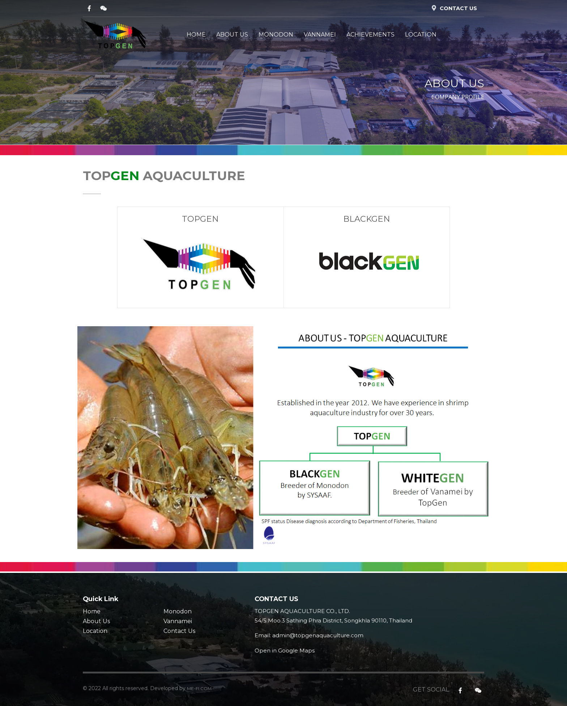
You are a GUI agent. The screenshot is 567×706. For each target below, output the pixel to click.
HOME (196, 34)
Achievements (370, 34)
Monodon (177, 611)
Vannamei (177, 621)
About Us (96, 621)
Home (92, 611)
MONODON (276, 34)
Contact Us (179, 631)
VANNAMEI (320, 34)
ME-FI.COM (199, 688)
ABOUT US (232, 34)
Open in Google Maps (285, 650)
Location (95, 631)
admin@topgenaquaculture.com (317, 635)
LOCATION (420, 34)
